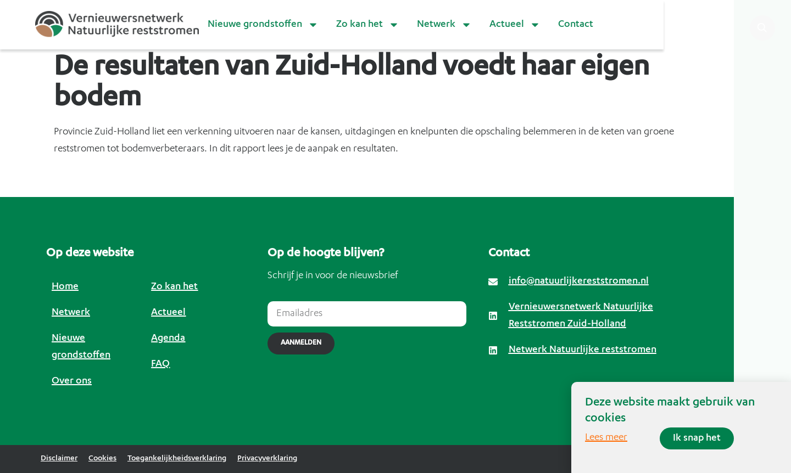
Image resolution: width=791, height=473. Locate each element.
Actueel (515, 25)
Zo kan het (367, 25)
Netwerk (444, 25)
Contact (575, 24)
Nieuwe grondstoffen (263, 25)
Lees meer (606, 437)
